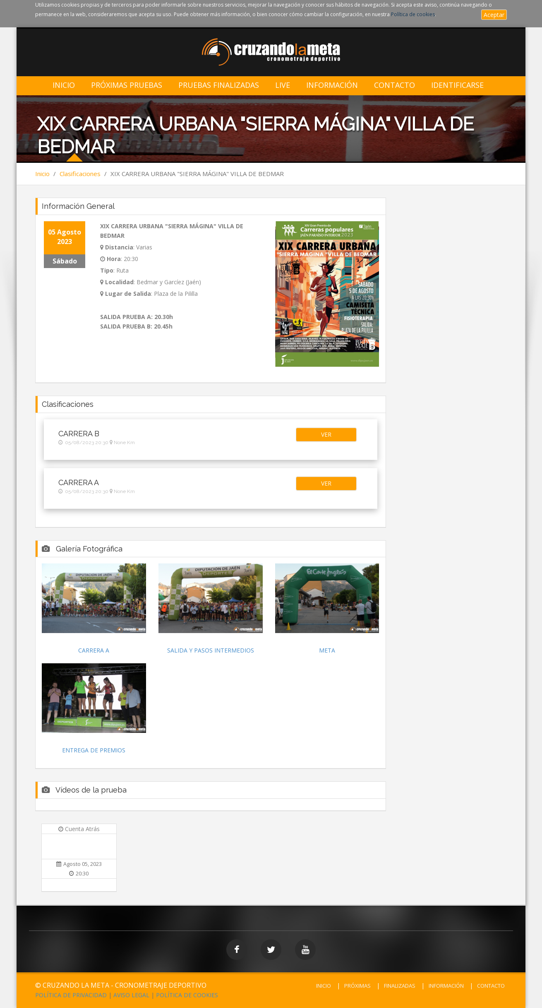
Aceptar (494, 15)
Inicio (64, 85)
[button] (326, 435)
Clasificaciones (80, 173)
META (327, 650)
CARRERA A (93, 650)
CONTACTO (491, 985)
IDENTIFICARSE (457, 85)
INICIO (323, 985)
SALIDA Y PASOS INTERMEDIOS (210, 650)
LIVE (282, 85)
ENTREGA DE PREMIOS (93, 750)
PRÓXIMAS (357, 985)
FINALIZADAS (399, 985)
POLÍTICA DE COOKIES (187, 995)
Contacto (394, 85)
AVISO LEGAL (131, 995)
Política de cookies (413, 14)
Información (332, 85)
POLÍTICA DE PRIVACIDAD (71, 995)
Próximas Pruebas (126, 85)
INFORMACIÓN (446, 985)
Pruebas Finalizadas (218, 85)
